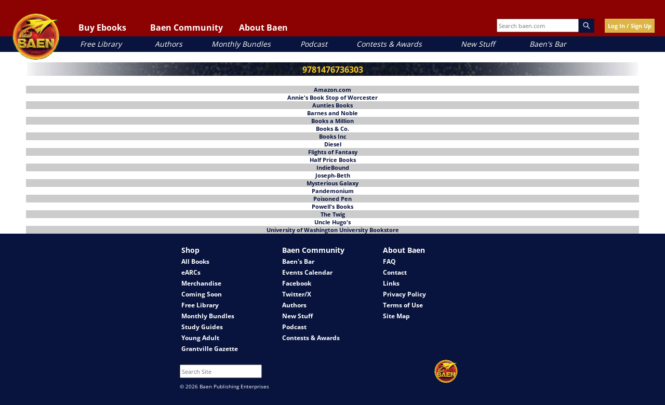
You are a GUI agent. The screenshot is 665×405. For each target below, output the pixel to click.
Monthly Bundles (241, 44)
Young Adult (200, 337)
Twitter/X (296, 294)
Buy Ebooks (102, 27)
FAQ (389, 261)
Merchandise (201, 283)
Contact (395, 272)
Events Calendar (307, 272)
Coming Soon (201, 294)
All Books (195, 261)
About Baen (263, 27)
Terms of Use (403, 305)
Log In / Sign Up (629, 26)
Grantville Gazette (209, 348)
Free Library (101, 44)
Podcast (313, 44)
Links (391, 283)
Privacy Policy (404, 294)
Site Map (396, 316)
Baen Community (186, 27)
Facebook (296, 283)
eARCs (191, 272)
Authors (168, 44)
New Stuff (478, 44)
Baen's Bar (547, 44)
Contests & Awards (389, 44)
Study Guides (202, 326)
